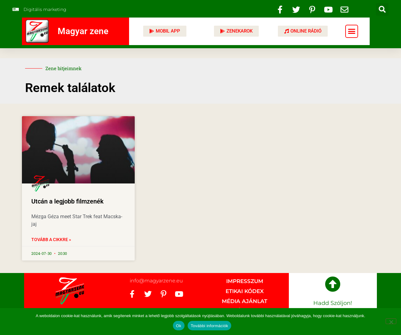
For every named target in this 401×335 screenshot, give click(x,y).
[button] (382, 9)
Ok (178, 325)
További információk (209, 325)
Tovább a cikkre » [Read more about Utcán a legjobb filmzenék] (51, 239)
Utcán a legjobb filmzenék (67, 201)
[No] (391, 321)
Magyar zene (83, 31)
